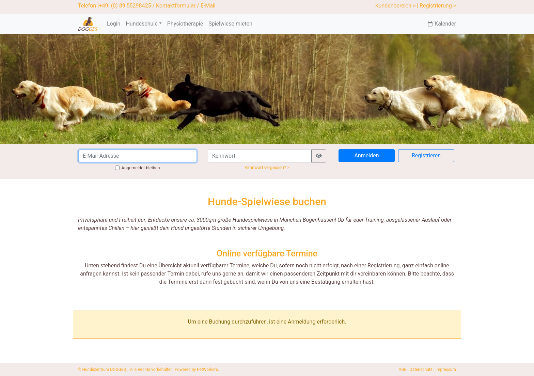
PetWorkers (207, 369)
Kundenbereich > (395, 5)
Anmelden (366, 155)
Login (113, 23)
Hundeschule (141, 23)
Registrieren (426, 155)
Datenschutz (421, 369)
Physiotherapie (185, 23)
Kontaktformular (175, 5)
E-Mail (208, 5)
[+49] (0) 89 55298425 (124, 5)
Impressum (446, 369)
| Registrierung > (436, 5)
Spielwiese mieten (230, 23)
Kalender (441, 23)
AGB (403, 369)
